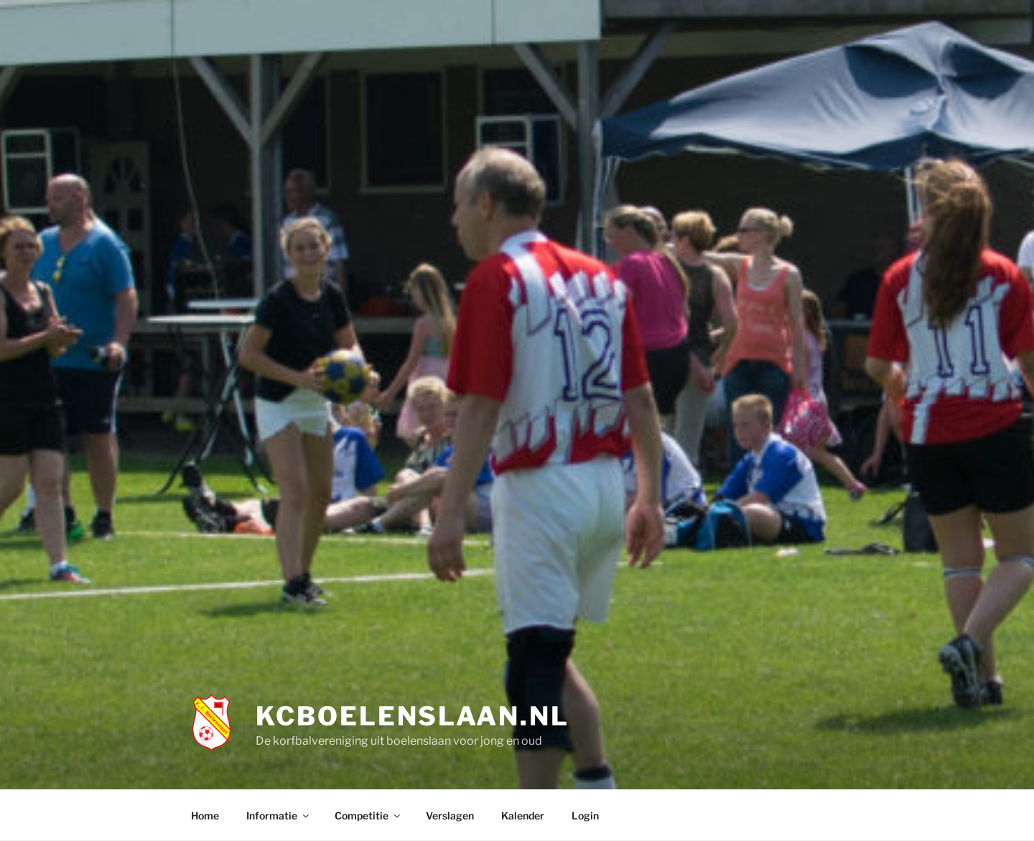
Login (585, 815)
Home (205, 815)
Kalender (522, 815)
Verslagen (450, 815)
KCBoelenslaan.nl (412, 716)
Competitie (368, 815)
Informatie (278, 815)
